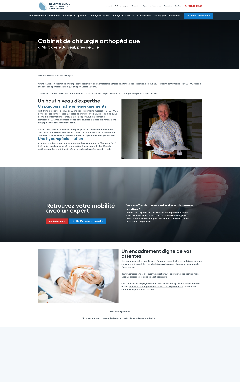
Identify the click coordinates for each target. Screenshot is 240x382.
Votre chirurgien (121, 6)
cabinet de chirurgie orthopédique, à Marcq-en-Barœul (156, 287)
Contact (178, 6)
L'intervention (144, 16)
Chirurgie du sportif (121, 16)
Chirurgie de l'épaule (73, 16)
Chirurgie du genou (112, 318)
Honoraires (135, 6)
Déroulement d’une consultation (44, 16)
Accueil (109, 6)
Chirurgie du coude (99, 16)
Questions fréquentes (152, 6)
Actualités (168, 6)
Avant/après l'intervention (167, 16)
